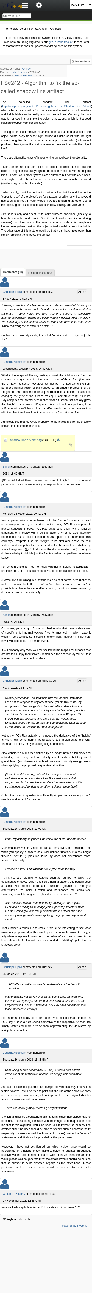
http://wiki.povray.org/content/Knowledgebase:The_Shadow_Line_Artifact (46, 106)
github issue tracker (60, 42)
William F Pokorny (24, 75)
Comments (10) (13, 272)
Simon (7, 466)
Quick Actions (81, 61)
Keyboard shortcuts (16, 1219)
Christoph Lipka (12, 291)
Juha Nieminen (20, 72)
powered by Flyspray (74, 1225)
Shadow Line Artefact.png (22, 440)
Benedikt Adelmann (14, 361)
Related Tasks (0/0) (40, 272)
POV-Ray (26, 68)
